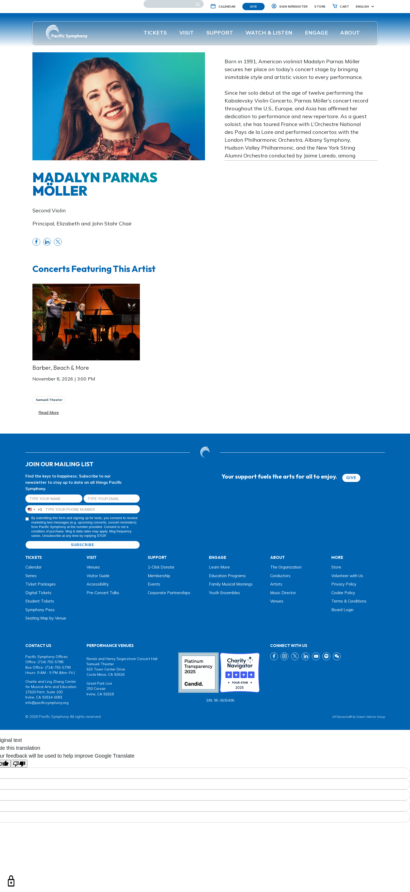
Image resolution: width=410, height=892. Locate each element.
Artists (276, 584)
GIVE (351, 477)
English (362, 6)
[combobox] (34, 509)
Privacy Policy (343, 584)
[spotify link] (326, 656)
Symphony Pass (40, 609)
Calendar (33, 567)
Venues (93, 567)
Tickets (155, 32)
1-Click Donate (161, 567)
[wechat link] (337, 656)
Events (154, 584)
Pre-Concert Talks (103, 592)
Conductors (280, 575)
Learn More (219, 567)
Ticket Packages (40, 584)
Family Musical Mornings (231, 584)
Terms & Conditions (349, 601)
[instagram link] (284, 656)
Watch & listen (269, 32)
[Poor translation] (19, 764)
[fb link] (274, 656)
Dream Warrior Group (370, 717)
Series (31, 575)
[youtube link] (316, 656)
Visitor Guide (98, 575)
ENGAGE (316, 32)
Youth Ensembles (224, 592)
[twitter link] (295, 656)
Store (336, 567)
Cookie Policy (343, 592)
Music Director (283, 592)
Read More (48, 412)
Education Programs (227, 575)
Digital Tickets (38, 592)
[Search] (174, 4)
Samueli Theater (49, 400)
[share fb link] (36, 242)
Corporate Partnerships (169, 592)
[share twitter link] (58, 242)
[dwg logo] (205, 452)
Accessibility (98, 584)
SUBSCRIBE (82, 544)
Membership (159, 575)
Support (219, 32)
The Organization (285, 567)
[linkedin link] (305, 656)
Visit (186, 32)
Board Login (342, 609)
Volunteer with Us (347, 575)
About (350, 32)
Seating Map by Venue (45, 618)
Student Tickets (39, 601)
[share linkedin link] (47, 242)
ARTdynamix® (342, 717)
